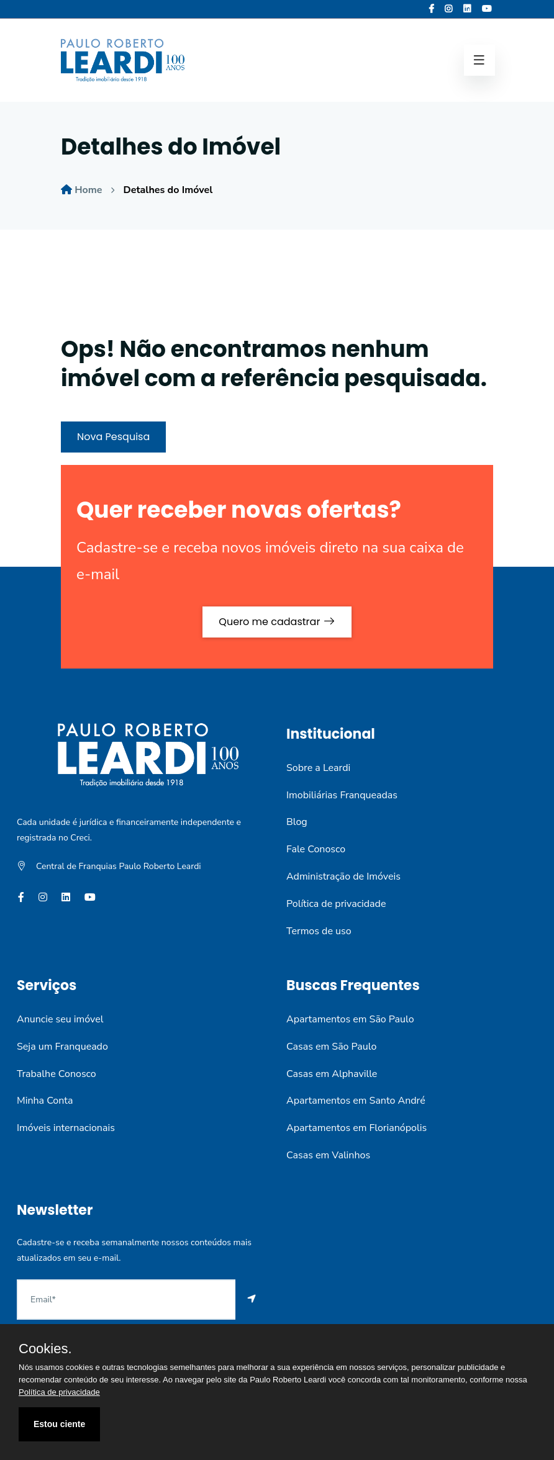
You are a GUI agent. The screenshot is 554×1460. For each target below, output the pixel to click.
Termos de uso (319, 931)
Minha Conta (45, 1100)
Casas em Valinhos (328, 1155)
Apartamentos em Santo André (355, 1100)
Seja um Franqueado (62, 1046)
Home (88, 190)
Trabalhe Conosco (56, 1074)
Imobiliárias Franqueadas (341, 795)
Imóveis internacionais (66, 1128)
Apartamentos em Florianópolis (356, 1128)
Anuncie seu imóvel (60, 1019)
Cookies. (45, 1349)
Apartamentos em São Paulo (350, 1019)
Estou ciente (59, 1424)
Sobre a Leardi (318, 768)
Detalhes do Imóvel (168, 190)
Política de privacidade (336, 904)
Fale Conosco (315, 849)
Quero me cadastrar (277, 622)
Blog (296, 822)
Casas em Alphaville (331, 1074)
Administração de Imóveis (343, 876)
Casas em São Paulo (331, 1046)
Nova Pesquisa (113, 437)
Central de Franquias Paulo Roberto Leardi (118, 866)
